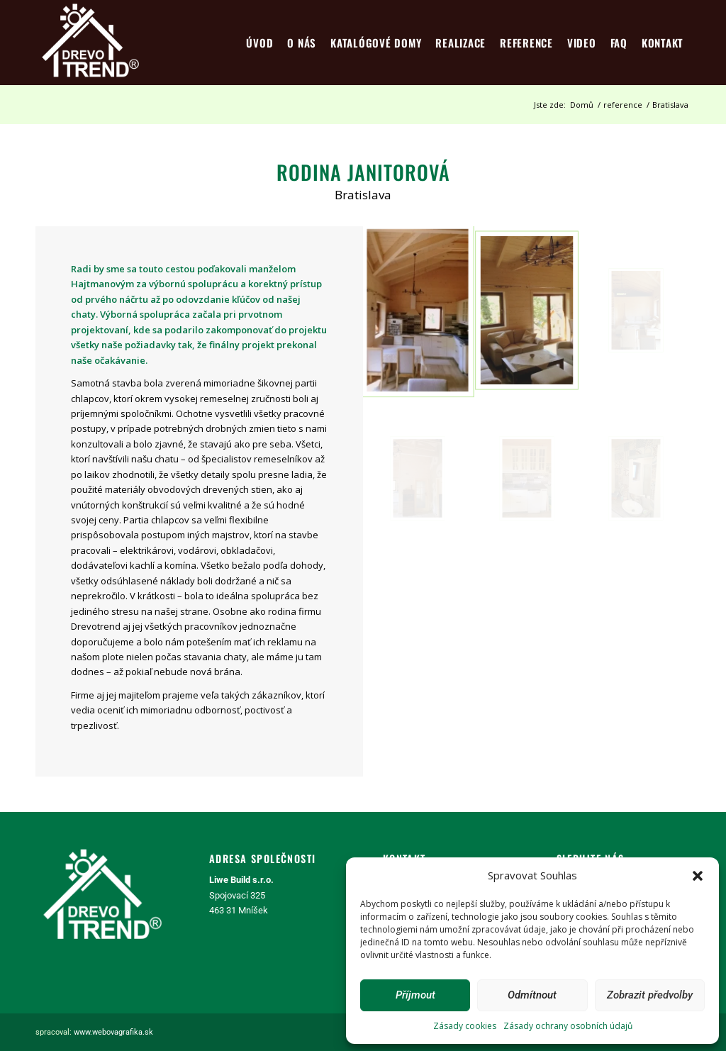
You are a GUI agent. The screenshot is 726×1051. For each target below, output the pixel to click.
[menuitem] (259, 42)
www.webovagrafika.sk (113, 1032)
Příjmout (415, 995)
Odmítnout (532, 995)
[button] (698, 876)
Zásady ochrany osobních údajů (567, 1026)
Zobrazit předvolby (650, 995)
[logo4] (90, 42)
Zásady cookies (464, 1026)
